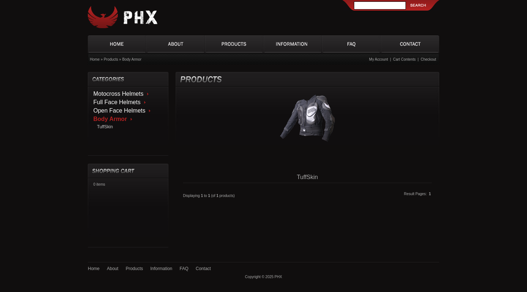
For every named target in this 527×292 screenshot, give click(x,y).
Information (161, 268)
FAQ (184, 268)
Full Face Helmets (117, 102)
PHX (278, 277)
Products (111, 59)
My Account (378, 59)
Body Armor (131, 59)
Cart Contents (404, 59)
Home (95, 59)
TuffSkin (105, 126)
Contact (203, 268)
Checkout (428, 59)
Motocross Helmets (118, 94)
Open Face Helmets (119, 110)
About (112, 268)
